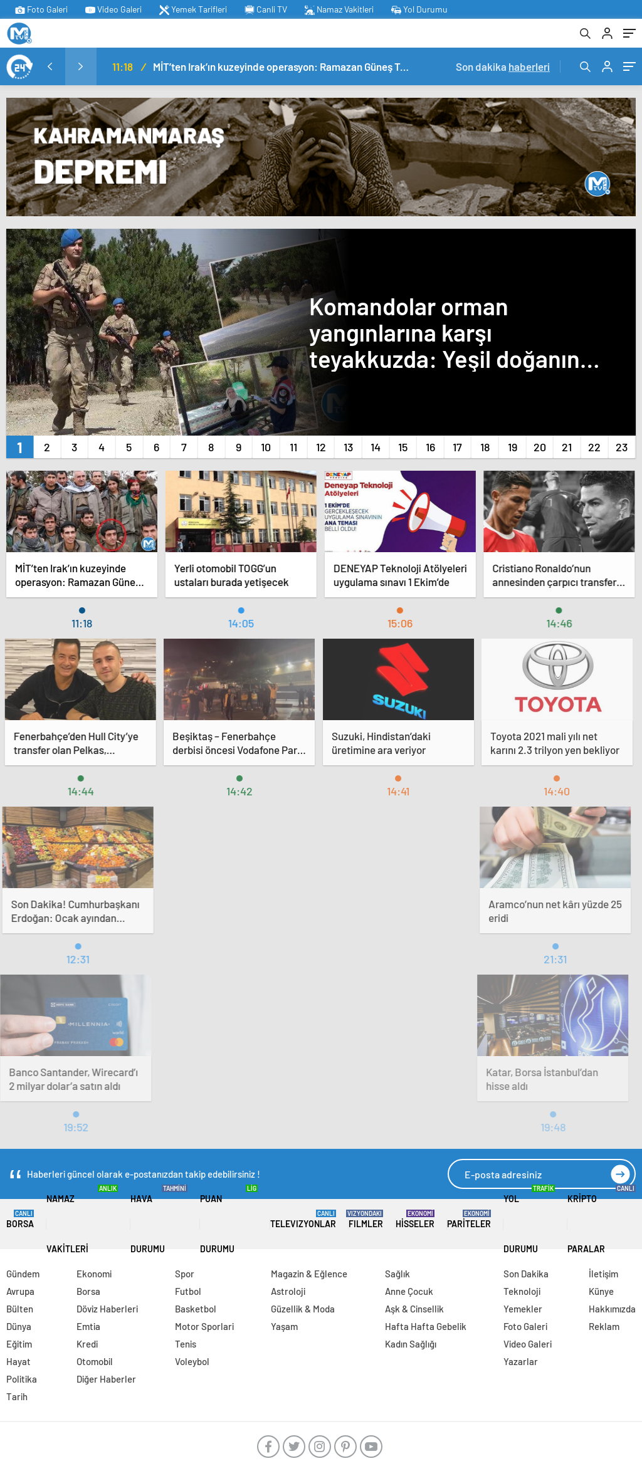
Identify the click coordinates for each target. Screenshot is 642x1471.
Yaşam (284, 1326)
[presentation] (49, 66)
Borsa (20, 1219)
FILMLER (366, 1219)
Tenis (185, 1343)
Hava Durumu (159, 1219)
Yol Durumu (419, 9)
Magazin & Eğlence (309, 1273)
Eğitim (19, 1343)
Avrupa (20, 1291)
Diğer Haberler (106, 1379)
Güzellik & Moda (303, 1308)
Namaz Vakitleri (339, 9)
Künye (601, 1291)
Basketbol (195, 1308)
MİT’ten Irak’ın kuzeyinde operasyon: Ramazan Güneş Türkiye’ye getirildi (281, 66)
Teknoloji (521, 1291)
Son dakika (503, 66)
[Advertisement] (321, 870)
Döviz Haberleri (107, 1308)
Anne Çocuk (409, 1291)
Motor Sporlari (204, 1326)
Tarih (17, 1396)
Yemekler (522, 1308)
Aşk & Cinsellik (414, 1308)
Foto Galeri (41, 9)
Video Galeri (113, 9)
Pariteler (469, 1219)
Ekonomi (94, 1273)
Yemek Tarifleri (193, 9)
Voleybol (192, 1361)
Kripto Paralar (601, 1219)
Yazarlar (520, 1361)
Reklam (604, 1326)
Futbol (188, 1291)
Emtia (88, 1326)
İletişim (603, 1273)
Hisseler (415, 1219)
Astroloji (288, 1291)
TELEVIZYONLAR (303, 1219)
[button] (19, 447)
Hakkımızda (612, 1308)
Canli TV (266, 9)
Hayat (18, 1361)
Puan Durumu (229, 1219)
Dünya (18, 1326)
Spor (184, 1273)
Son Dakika (526, 1273)
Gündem (22, 1273)
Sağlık (397, 1273)
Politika (21, 1379)
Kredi (87, 1343)
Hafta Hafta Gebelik (425, 1326)
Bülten (19, 1308)
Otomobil (94, 1361)
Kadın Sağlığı (410, 1343)
